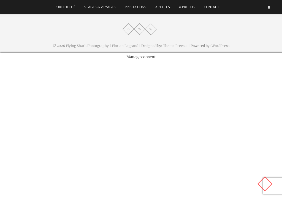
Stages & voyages (100, 7)
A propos (187, 7)
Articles (162, 7)
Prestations (135, 7)
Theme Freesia (175, 46)
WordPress (220, 46)
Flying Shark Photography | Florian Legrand (102, 46)
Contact (211, 7)
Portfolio (63, 7)
